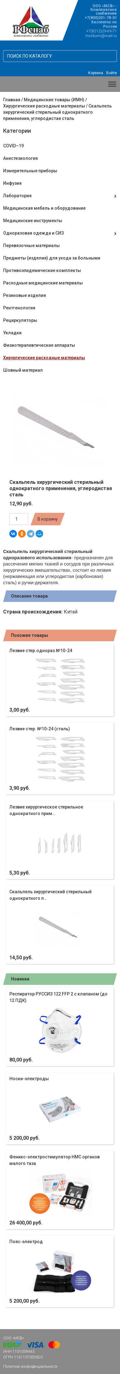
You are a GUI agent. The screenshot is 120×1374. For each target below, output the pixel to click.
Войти (111, 73)
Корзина (95, 73)
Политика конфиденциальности (30, 1366)
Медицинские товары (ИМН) (54, 99)
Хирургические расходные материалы (44, 105)
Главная (11, 99)
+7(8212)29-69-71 (101, 31)
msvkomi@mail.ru (101, 36)
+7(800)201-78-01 (101, 18)
